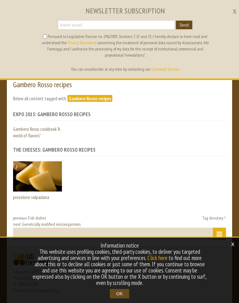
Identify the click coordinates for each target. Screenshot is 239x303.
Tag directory (212, 218)
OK (119, 293)
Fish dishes (37, 218)
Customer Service (165, 69)
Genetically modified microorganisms (51, 224)
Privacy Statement (82, 42)
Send (184, 25)
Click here (157, 258)
